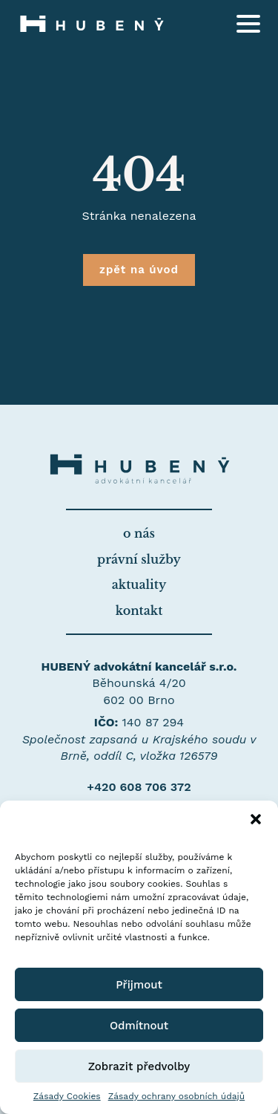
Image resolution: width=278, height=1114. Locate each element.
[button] (255, 819)
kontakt (139, 610)
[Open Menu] (248, 24)
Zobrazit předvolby (139, 1066)
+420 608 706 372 (139, 787)
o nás (139, 533)
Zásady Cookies (67, 1096)
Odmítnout (139, 1025)
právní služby (139, 559)
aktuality (139, 584)
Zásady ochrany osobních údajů (176, 1096)
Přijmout (139, 984)
